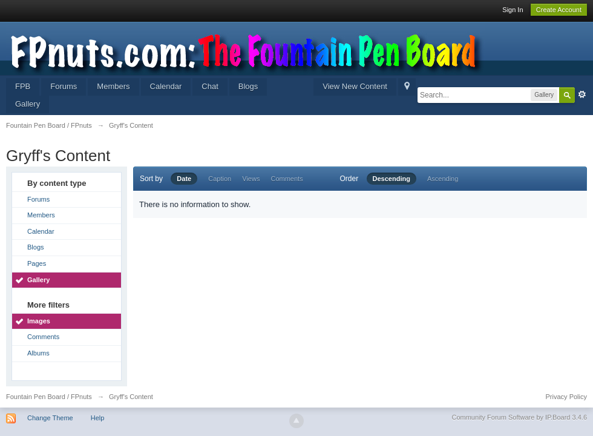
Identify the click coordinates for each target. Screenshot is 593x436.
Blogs (248, 86)
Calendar (166, 86)
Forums (63, 86)
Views (251, 178)
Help (98, 417)
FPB (22, 86)
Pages (36, 263)
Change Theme (50, 417)
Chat (209, 86)
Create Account (559, 9)
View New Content (355, 86)
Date (184, 178)
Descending (391, 178)
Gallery (27, 103)
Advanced (582, 94)
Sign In (512, 9)
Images (38, 321)
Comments (43, 336)
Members (113, 86)
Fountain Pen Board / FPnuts (49, 396)
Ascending (442, 178)
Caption (219, 178)
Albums (38, 353)
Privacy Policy (566, 396)
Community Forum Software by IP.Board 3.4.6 (519, 417)
